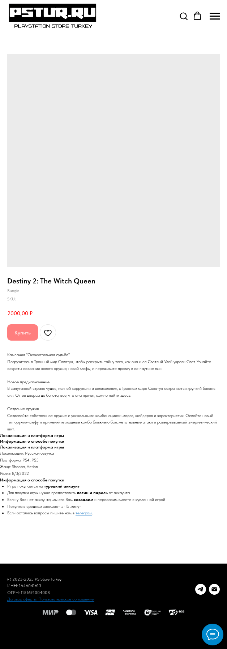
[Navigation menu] (215, 16)
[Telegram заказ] (200, 589)
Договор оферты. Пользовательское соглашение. (50, 599)
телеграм (84, 512)
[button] (183, 16)
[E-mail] (214, 589)
